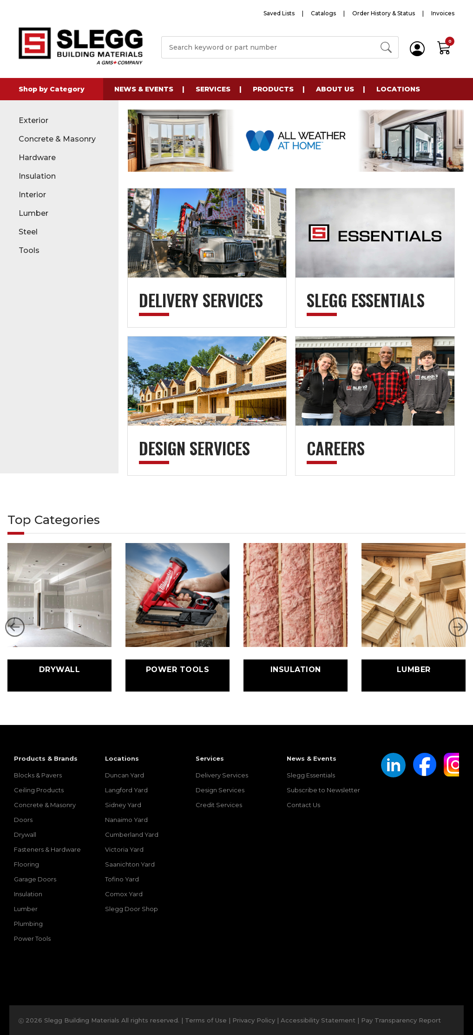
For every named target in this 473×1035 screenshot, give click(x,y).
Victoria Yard (124, 849)
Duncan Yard (124, 775)
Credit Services (219, 805)
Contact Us (303, 805)
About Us (335, 89)
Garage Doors (35, 879)
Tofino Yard (122, 879)
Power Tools (32, 938)
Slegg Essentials (311, 775)
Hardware (37, 157)
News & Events (143, 89)
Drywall (25, 834)
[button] (15, 627)
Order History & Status (383, 13)
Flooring (26, 864)
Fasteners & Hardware (47, 849)
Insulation (37, 176)
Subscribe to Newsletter (323, 790)
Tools (29, 250)
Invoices (442, 13)
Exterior (33, 120)
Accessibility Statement (318, 1020)
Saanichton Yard (130, 864)
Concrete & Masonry (57, 139)
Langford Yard (126, 790)
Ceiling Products (39, 790)
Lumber (33, 213)
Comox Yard (124, 894)
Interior (32, 194)
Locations (398, 89)
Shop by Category (52, 89)
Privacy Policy (253, 1020)
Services (213, 89)
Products (273, 89)
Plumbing (28, 923)
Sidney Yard (123, 805)
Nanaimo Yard (126, 819)
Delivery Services (222, 775)
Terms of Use (206, 1020)
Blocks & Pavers (38, 775)
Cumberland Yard (131, 834)
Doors (23, 819)
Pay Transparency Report (401, 1020)
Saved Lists (279, 13)
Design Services (220, 790)
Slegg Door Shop (131, 908)
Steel (28, 231)
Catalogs (323, 13)
